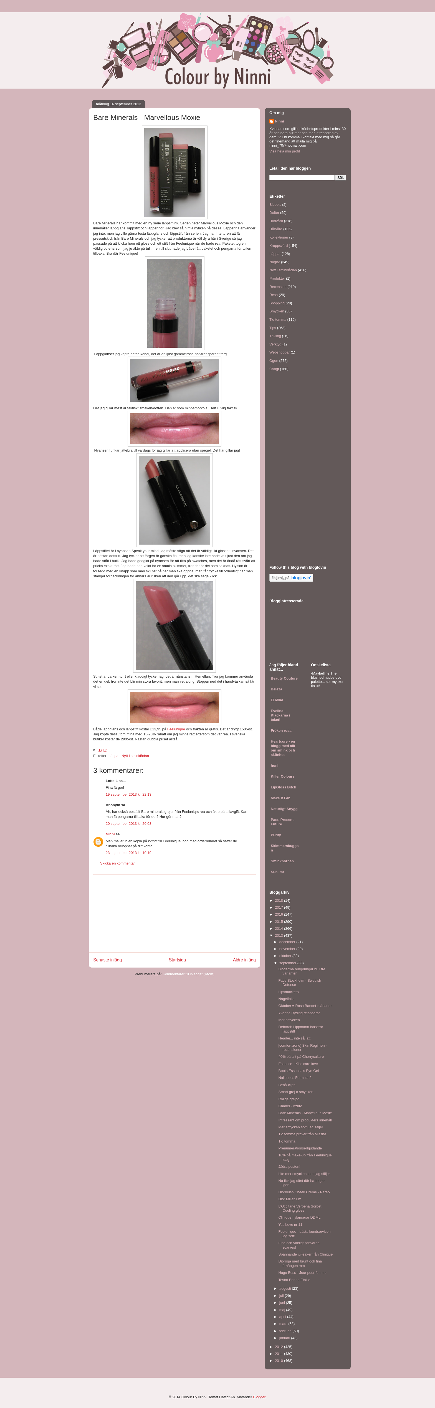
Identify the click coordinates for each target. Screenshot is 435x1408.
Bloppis (275, 204)
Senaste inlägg (107, 960)
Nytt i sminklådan (135, 756)
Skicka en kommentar (117, 863)
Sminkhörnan (282, 861)
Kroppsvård (278, 246)
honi (274, 765)
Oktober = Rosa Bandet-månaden (305, 1006)
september (288, 963)
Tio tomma (277, 319)
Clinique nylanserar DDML (299, 1217)
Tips (272, 328)
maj (282, 1310)
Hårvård (275, 229)
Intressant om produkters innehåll (305, 1120)
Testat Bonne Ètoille (294, 1280)
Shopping (277, 303)
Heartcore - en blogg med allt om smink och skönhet (283, 748)
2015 (279, 922)
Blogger (259, 1397)
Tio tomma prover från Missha (302, 1134)
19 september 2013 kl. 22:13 (128, 794)
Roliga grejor (288, 1099)
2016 (279, 914)
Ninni (110, 834)
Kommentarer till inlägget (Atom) (188, 974)
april (283, 1317)
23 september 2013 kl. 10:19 (128, 853)
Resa (273, 295)
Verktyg (275, 344)
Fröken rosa (281, 730)
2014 (279, 928)
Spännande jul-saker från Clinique (305, 1254)
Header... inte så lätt (294, 1038)
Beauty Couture (284, 678)
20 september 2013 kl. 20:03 (128, 823)
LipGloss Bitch (283, 787)
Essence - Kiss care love (298, 1064)
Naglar (274, 262)
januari (285, 1338)
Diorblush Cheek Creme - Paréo (304, 1192)
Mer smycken (289, 1020)
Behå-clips (286, 1085)
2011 (279, 1354)
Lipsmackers (288, 992)
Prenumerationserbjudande (300, 1148)
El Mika (277, 700)
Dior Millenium (289, 1199)
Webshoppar (279, 352)
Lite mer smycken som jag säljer (304, 1174)
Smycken (276, 311)
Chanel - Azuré (290, 1106)
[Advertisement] (174, 913)
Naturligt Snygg (284, 809)
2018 (279, 900)
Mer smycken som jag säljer (300, 1127)
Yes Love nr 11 (290, 1224)
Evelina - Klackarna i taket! (280, 715)
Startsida (177, 960)
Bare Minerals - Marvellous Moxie (305, 1113)
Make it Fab (280, 798)
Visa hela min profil (284, 151)
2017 (279, 907)
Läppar (114, 756)
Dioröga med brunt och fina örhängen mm (300, 1263)
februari (286, 1331)
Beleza (276, 689)
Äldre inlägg (244, 960)
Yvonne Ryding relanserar (299, 1013)
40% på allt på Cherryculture (301, 1056)
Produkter (277, 278)
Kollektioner (278, 237)
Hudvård (276, 221)
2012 (279, 1347)
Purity (276, 835)
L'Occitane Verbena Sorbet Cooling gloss (299, 1208)
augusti (285, 1288)
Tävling (275, 336)
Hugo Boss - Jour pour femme (302, 1273)
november (287, 949)
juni (282, 1303)
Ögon (273, 361)
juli (282, 1296)
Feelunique (176, 729)
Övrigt (274, 369)
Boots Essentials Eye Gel (298, 1071)
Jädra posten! (289, 1166)
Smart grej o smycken (295, 1092)
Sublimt (277, 872)
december (287, 942)
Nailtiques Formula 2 (294, 1078)
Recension (277, 287)
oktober (285, 956)
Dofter (274, 213)
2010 (279, 1361)
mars (284, 1324)
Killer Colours (282, 776)
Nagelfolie (286, 999)
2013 (279, 935)
